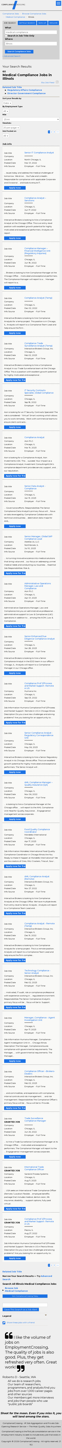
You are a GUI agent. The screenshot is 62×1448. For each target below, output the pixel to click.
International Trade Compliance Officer (34, 1168)
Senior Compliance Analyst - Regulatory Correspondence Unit (38, 735)
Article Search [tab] (27, 23)
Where (9, 39)
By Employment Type (12, 106)
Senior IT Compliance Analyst (39, 152)
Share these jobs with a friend (21, 1322)
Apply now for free (16, 380)
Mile (4, 115)
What (8, 27)
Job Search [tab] (10, 23)
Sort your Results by (11, 98)
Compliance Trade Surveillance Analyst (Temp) (38, 344)
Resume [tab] (54, 23)
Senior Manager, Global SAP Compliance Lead (38, 537)
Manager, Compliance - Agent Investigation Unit (39, 1018)
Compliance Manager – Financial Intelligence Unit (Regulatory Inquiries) (37, 251)
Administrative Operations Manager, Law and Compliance (37, 586)
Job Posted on (9, 131)
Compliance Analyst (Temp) (38, 298)
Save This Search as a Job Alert (20, 1309)
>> (58, 132)
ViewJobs (6, 123)
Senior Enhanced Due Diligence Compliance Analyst (39, 637)
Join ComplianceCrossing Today (25, 1296)
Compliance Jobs (10, 13)
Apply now (15, 188)
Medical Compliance (15, 17)
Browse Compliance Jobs (34, 13)
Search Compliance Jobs (19, 52)
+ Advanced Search (11, 56)
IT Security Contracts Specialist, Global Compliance (39, 391)
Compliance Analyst (34, 437)
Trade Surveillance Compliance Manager (35, 1119)
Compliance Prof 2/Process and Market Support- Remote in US (39, 686)
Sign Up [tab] (42, 23)
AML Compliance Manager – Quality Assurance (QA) (38, 783)
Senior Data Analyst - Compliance (34, 487)
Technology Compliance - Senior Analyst (37, 971)
